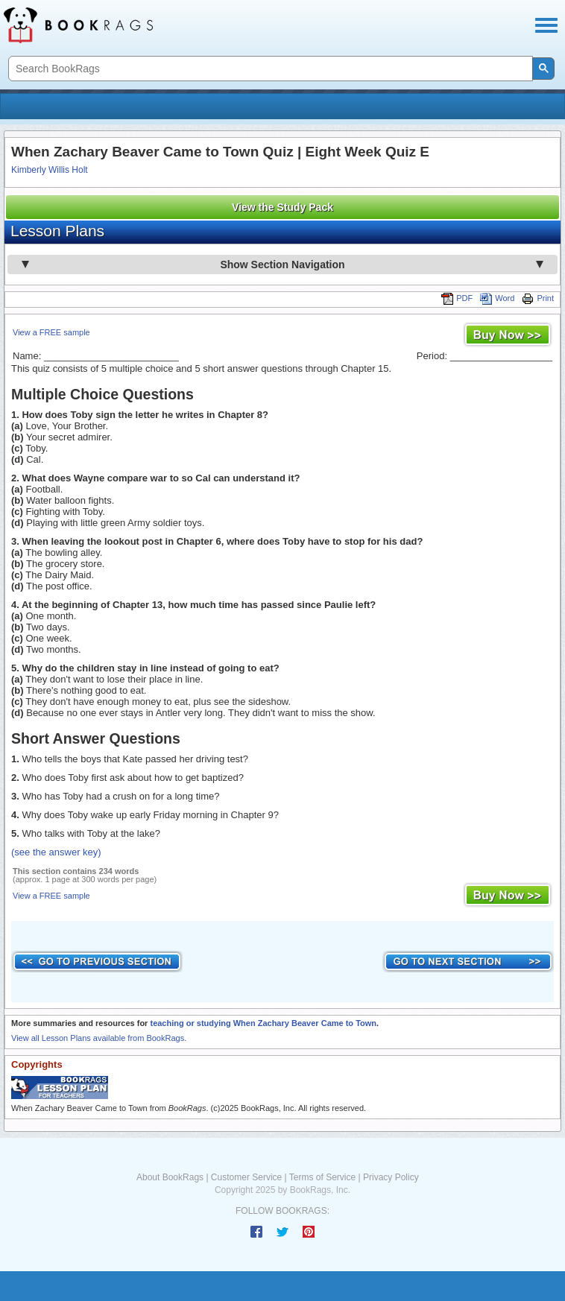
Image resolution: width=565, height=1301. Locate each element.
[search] (269, 68)
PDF (457, 298)
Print (538, 298)
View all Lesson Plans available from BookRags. (98, 1037)
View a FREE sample (51, 332)
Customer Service (246, 1177)
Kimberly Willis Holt (49, 170)
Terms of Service (322, 1177)
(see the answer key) (56, 852)
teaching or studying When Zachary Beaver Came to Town (263, 1023)
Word (497, 298)
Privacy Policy (391, 1177)
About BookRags (169, 1177)
